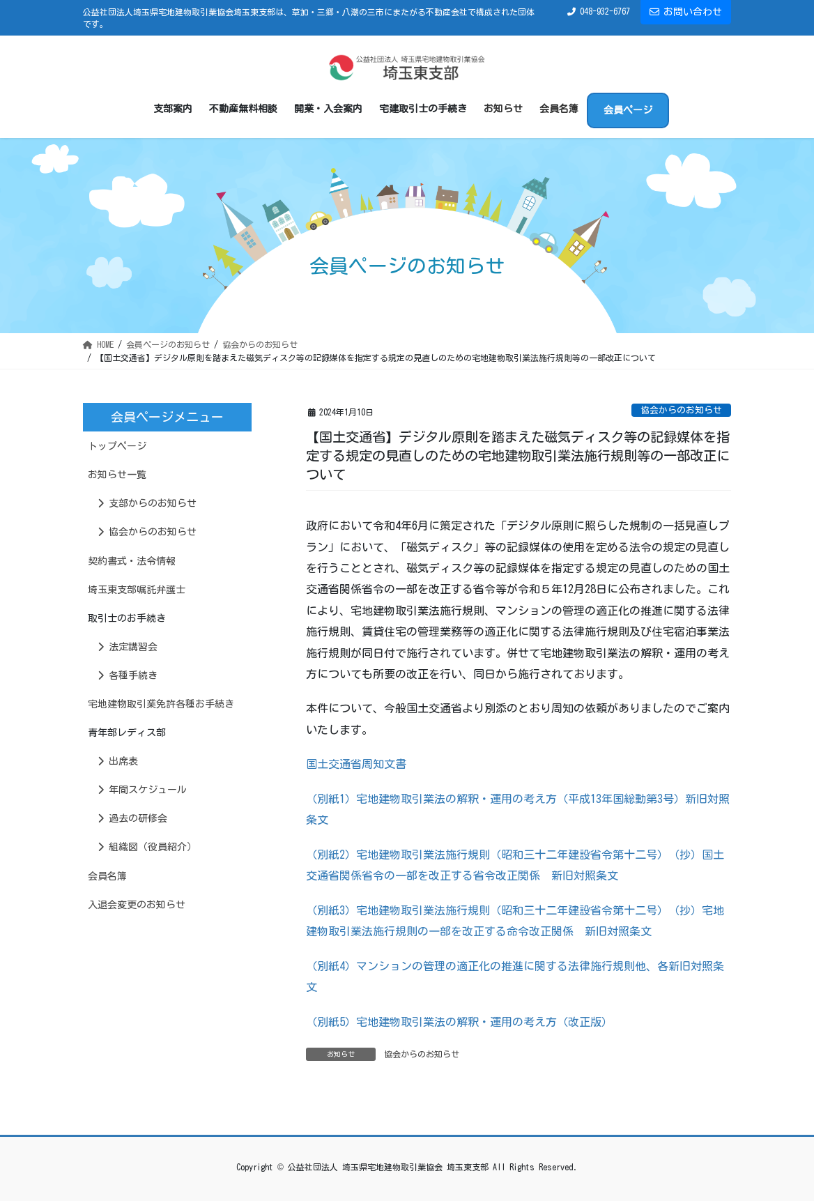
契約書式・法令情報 (132, 561)
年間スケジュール (142, 790)
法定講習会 (128, 647)
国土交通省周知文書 (356, 764)
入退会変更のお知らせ (136, 905)
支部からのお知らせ (147, 503)
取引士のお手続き (127, 618)
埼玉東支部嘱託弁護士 (136, 590)
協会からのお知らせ (681, 410)
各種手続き (128, 675)
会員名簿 (107, 876)
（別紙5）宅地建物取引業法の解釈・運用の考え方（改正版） (459, 1021)
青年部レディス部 (127, 732)
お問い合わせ (686, 12)
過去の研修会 (132, 818)
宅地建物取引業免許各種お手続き (161, 704)
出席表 (118, 761)
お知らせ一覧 (117, 475)
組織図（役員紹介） (147, 847)
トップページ (117, 446)
